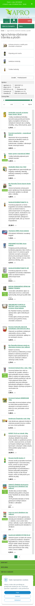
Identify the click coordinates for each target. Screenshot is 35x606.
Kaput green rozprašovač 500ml (19, 153)
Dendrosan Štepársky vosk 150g (19, 418)
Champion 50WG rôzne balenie (18, 231)
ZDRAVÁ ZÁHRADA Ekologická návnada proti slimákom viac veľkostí (18, 486)
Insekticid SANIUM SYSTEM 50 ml (19, 535)
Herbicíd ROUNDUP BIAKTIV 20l (18, 268)
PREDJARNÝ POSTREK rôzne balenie (17, 244)
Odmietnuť (17, 600)
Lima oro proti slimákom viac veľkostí (18, 513)
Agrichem (7, 85)
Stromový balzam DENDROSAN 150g (18, 399)
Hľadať (6, 22)
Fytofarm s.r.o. (20, 91)
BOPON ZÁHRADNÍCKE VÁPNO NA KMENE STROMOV (19, 287)
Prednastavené (22, 78)
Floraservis (21, 89)
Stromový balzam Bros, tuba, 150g (19, 368)
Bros (17, 87)
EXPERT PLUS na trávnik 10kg (18, 433)
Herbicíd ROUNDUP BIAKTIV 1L (18, 202)
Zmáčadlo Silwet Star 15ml (17, 167)
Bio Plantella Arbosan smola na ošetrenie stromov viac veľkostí (19, 346)
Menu (21, 26)
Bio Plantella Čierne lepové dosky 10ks (19, 184)
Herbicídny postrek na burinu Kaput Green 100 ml (18, 113)
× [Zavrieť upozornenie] (32, 3)
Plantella (7, 93)
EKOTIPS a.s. (8, 89)
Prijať (17, 592)
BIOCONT (19, 85)
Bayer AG (7, 87)
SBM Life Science (20, 93)
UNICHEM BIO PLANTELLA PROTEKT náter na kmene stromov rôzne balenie (17, 306)
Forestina (7, 91)
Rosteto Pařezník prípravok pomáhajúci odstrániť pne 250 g (19, 327)
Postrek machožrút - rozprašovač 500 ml (19, 134)
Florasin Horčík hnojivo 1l (16, 458)
